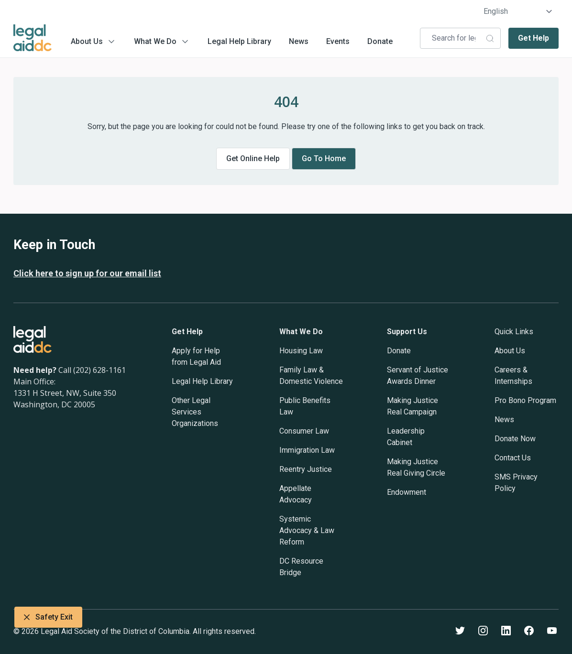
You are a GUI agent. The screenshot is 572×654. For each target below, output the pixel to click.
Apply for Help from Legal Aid (196, 356)
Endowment (406, 492)
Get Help (533, 38)
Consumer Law (304, 431)
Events (338, 41)
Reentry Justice (305, 469)
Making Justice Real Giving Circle (416, 467)
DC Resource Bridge (301, 566)
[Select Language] (518, 11)
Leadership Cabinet (406, 436)
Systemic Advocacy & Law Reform (306, 530)
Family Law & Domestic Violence (311, 375)
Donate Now (515, 438)
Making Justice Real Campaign (412, 406)
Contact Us (513, 457)
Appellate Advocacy (295, 494)
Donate (380, 41)
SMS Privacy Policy (516, 482)
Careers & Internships (513, 375)
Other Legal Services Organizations (195, 412)
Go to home (324, 158)
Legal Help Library (239, 41)
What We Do (155, 41)
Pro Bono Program (525, 400)
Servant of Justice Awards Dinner (417, 375)
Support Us (407, 331)
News (298, 41)
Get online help (253, 158)
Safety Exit (48, 617)
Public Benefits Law (304, 406)
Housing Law (301, 350)
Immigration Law (307, 450)
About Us (87, 41)
